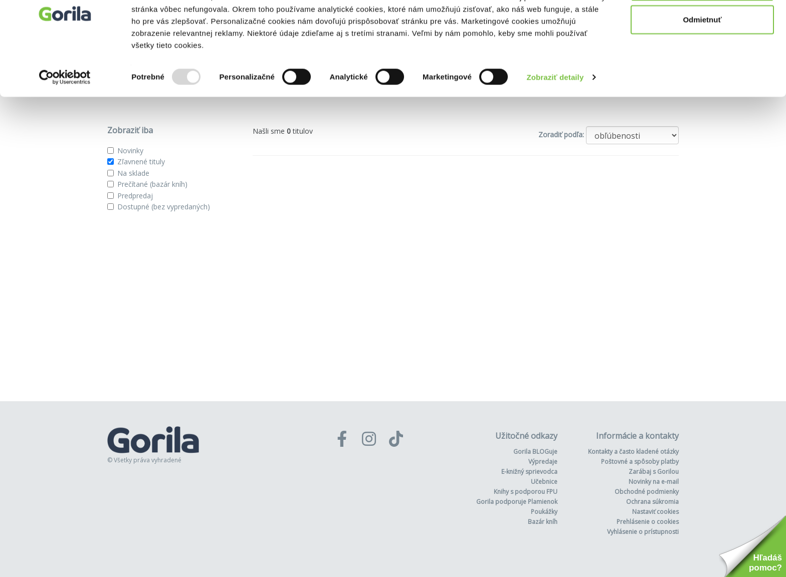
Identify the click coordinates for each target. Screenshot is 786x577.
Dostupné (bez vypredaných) (163, 206)
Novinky (130, 150)
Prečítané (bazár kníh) (152, 184)
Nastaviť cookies (655, 511)
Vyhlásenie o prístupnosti (643, 531)
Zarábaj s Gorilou (654, 471)
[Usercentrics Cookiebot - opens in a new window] (65, 117)
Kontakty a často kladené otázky (633, 451)
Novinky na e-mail (654, 481)
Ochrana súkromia (652, 501)
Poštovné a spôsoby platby (640, 461)
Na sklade (133, 173)
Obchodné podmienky (647, 491)
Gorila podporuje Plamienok (516, 501)
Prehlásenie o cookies (648, 521)
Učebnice (544, 481)
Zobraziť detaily (555, 117)
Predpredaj (135, 195)
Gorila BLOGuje (535, 451)
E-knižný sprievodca (529, 471)
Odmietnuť (702, 59)
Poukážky (544, 511)
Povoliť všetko (702, 26)
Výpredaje (542, 461)
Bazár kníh (542, 521)
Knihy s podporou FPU (525, 491)
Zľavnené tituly (141, 161)
